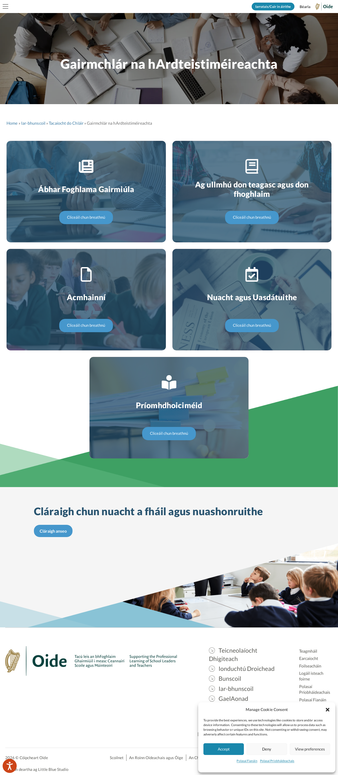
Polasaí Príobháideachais (277, 761)
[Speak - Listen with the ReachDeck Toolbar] (10, 766)
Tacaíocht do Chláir (66, 123)
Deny (266, 749)
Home (12, 123)
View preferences (310, 749)
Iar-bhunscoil (33, 123)
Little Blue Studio (53, 769)
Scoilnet (117, 757)
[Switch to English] (305, 7)
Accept (224, 749)
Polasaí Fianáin (247, 761)
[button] (327, 709)
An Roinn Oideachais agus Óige (156, 757)
